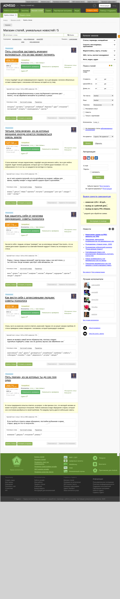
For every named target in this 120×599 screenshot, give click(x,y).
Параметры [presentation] (38, 102)
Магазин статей (37, 11)
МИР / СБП (70, 457)
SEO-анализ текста (78, 1)
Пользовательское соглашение (103, 482)
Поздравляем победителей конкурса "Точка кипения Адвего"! (99, 248)
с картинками (73, 39)
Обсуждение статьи (70, 65)
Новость (88, 112)
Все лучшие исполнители (91, 320)
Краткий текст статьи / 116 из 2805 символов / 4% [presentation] (22, 89)
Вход (114, 6)
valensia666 (96, 285)
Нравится (62, 118)
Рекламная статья (92, 108)
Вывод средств (39, 488)
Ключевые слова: (86, 71)
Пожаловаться (52, 118)
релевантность (16, 39)
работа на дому (70, 499)
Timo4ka (94, 307)
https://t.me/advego (94, 328)
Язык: (85, 100)
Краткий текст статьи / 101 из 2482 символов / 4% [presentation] (22, 417)
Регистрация (104, 6)
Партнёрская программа (63, 11)
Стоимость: (87, 79)
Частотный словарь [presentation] (26, 102)
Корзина (7, 25)
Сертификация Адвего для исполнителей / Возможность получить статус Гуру (100, 254)
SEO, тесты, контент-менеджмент (96, 55)
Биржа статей (39, 457)
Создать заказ (92, 10)
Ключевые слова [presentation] (12, 102)
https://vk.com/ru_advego (96, 333)
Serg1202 (95, 300)
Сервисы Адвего (98, 492)
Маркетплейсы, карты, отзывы (95, 51)
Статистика (9, 488)
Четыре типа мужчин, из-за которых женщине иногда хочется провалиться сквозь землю (28, 134)
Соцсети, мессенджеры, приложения (92, 45)
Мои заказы (9, 482)
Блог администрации (98, 272)
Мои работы (38, 482)
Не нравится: (87, 136)
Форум (77, 11)
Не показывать (70, 118)
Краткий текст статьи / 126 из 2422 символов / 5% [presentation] (22, 335)
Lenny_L (32, 62)
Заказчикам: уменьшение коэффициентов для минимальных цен (100, 240)
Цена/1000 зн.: (88, 84)
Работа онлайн (39, 480)
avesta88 (95, 292)
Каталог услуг (45, 1)
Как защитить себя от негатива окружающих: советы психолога (24, 217)
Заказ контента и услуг (71, 490)
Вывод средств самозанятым (97, 196)
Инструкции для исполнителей (44, 490)
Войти (98, 177)
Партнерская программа (101, 488)
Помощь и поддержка (108, 11)
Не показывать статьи (99, 129)
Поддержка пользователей (102, 486)
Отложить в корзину (24, 118)
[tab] (21, 89)
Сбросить (98, 143)
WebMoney (70, 464)
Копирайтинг (25, 60)
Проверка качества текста (43, 472)
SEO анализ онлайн (41, 469)
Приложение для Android (105, 470)
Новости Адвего (98, 490)
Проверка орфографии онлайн (45, 466)
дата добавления (29, 39)
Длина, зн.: (86, 88)
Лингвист (69, 488)
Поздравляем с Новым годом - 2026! (99, 244)
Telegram (99, 458)
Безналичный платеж (74, 471)
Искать (88, 143)
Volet (68, 468)
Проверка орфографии (108, 1)
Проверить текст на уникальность (41, 463)
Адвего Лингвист (93, 1)
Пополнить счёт (10, 486)
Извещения (67, 67)
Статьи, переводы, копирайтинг (95, 40)
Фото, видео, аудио (90, 59)
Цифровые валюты (73, 461)
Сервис (48, 11)
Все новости (87, 272)
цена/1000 (40, 39)
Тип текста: (87, 95)
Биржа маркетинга (32, 1)
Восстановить (105, 186)
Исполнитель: (87, 122)
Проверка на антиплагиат (61, 1)
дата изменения (35, 42)
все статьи (39, 62)
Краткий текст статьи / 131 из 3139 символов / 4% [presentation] (22, 174)
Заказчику (25, 11)
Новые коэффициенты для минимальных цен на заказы (96, 259)
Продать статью (25, 15)
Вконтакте (99, 464)
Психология (9, 48)
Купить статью (9, 15)
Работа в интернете (11, 11)
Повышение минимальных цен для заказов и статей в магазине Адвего (98, 264)
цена (22, 42)
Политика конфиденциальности (103, 484)
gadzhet (94, 314)
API (6, 490)
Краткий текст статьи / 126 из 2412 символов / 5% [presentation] (22, 255)
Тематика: (86, 105)
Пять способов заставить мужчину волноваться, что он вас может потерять (30, 53)
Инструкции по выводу (98, 221)
